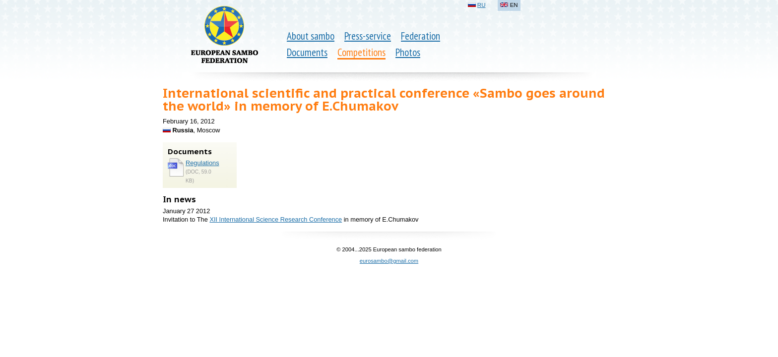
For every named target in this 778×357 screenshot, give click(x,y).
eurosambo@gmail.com (389, 261)
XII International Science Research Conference (275, 219)
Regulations (202, 163)
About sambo (310, 36)
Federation (420, 36)
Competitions (361, 52)
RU (481, 5)
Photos (407, 52)
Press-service (367, 36)
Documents (307, 52)
